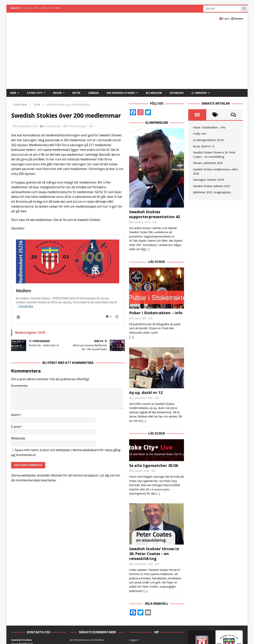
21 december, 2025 (142, 337)
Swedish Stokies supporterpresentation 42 (154, 154)
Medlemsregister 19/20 (30, 272)
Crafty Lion (199, 73)
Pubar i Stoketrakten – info (155, 252)
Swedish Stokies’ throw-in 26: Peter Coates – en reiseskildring (154, 492)
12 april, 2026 (139, 257)
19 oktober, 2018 (141, 161)
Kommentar (19, 325)
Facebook (177, 32)
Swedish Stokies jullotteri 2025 (211, 125)
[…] (147, 188)
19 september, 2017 (26, 65)
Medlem (99, 579)
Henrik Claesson (51, 65)
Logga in (134, 579)
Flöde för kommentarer (142, 591)
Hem (13, 32)
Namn (15, 354)
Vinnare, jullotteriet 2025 (208, 102)
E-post (15, 366)
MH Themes (75, 623)
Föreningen (80, 65)
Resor (57, 32)
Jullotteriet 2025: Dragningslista (212, 131)
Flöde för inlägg (138, 585)
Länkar (93, 32)
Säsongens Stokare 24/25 (208, 119)
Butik (76, 32)
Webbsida (18, 377)
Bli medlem (154, 32)
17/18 (69, 65)
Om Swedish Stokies (120, 32)
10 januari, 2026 (140, 410)
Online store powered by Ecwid (147, 603)
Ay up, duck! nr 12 (145, 332)
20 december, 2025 (142, 503)
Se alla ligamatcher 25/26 (153, 404)
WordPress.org (137, 597)
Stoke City (34, 32)
